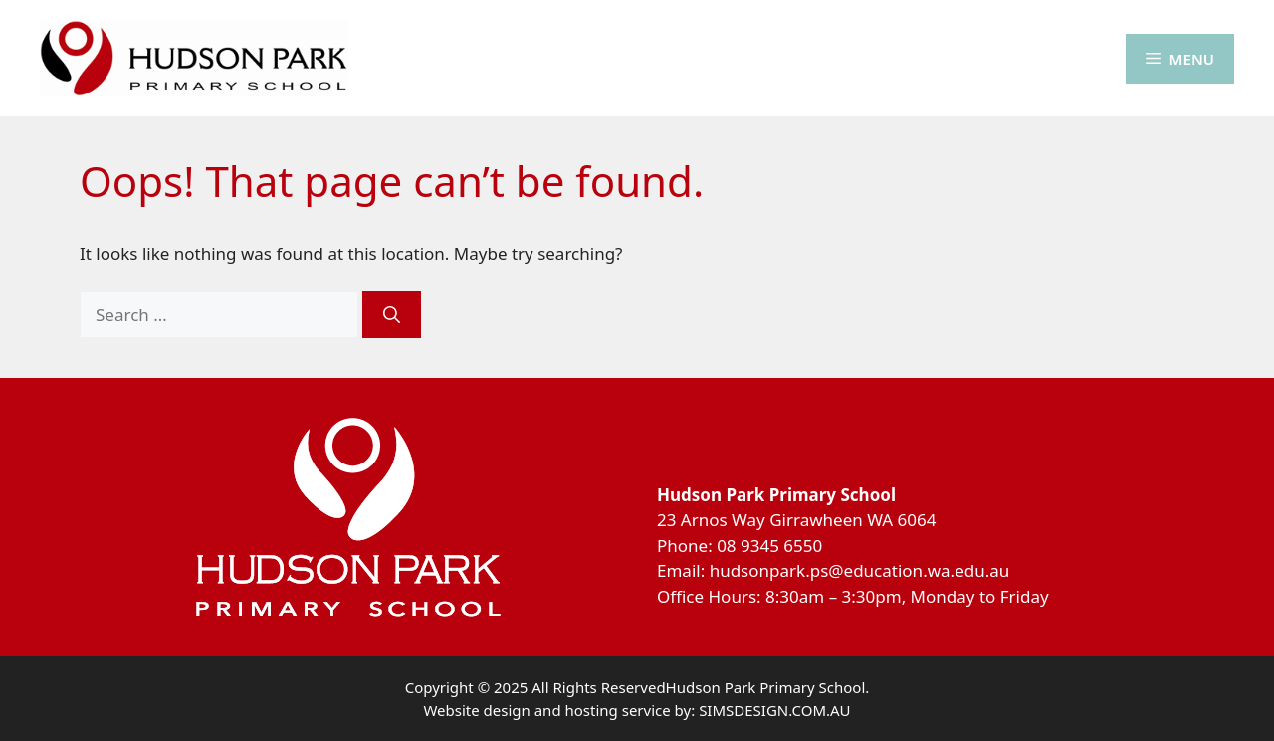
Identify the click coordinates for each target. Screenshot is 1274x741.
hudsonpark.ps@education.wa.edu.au (860, 570)
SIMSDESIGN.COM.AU (774, 710)
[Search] (391, 315)
